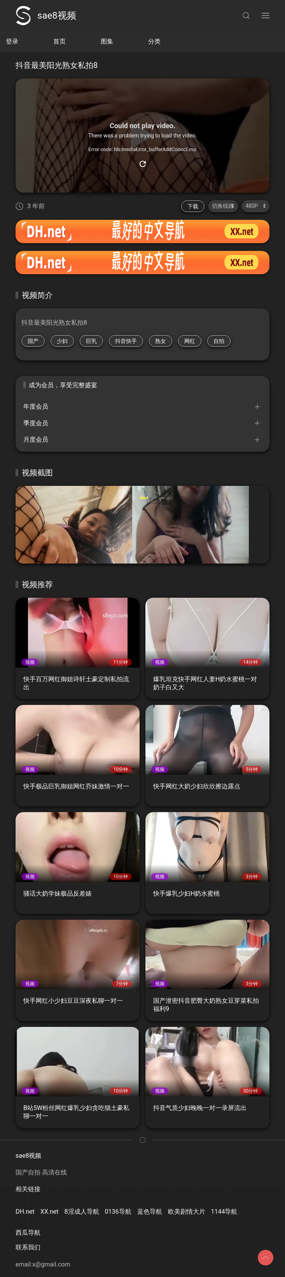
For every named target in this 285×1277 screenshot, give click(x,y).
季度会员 (35, 423)
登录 (12, 41)
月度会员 (35, 439)
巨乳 (91, 341)
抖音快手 (126, 341)
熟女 (160, 341)
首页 (59, 41)
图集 (107, 41)
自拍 (218, 341)
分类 (154, 41)
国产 (33, 341)
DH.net (25, 1211)
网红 (189, 341)
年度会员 (35, 406)
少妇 (62, 341)
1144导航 (224, 1211)
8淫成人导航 (82, 1211)
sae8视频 (46, 15)
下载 (192, 206)
